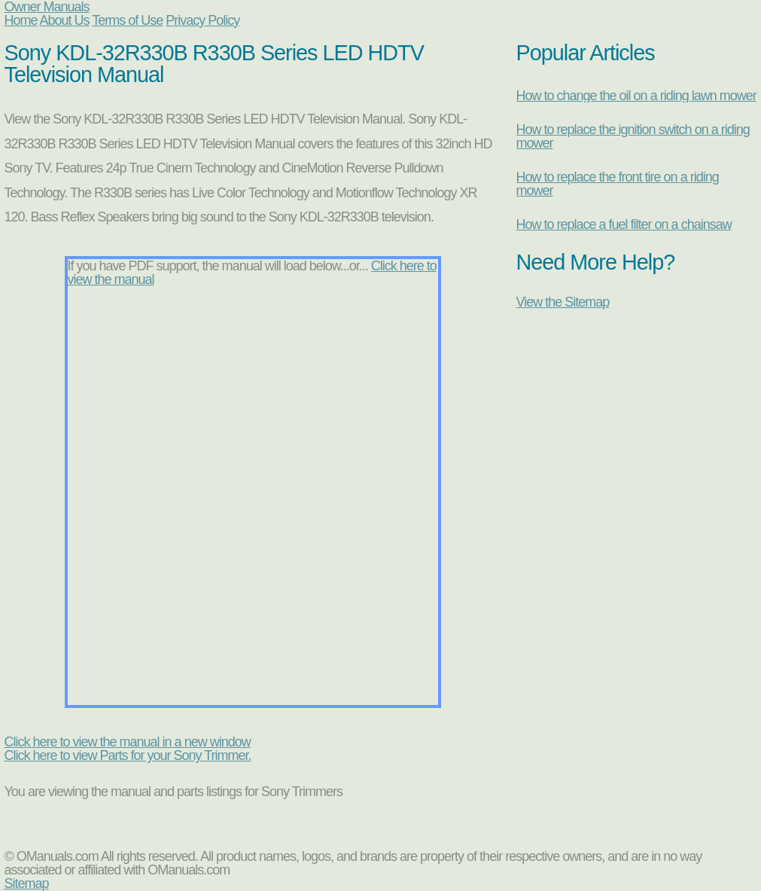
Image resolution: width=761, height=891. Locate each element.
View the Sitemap (563, 301)
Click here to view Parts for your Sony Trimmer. (128, 755)
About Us (65, 20)
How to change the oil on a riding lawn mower (636, 95)
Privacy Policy (202, 20)
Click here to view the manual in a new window (128, 741)
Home (21, 20)
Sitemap (27, 883)
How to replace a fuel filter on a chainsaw (624, 224)
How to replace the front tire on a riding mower (617, 183)
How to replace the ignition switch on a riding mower (633, 136)
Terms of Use (127, 20)
